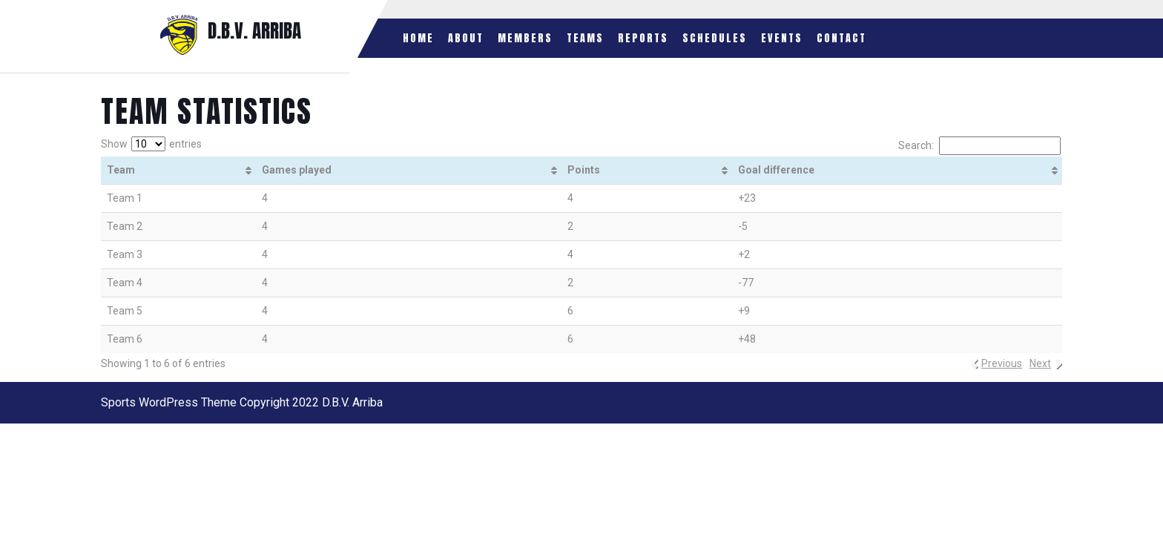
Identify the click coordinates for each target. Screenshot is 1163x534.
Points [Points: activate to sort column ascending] (583, 170)
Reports (643, 38)
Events (782, 38)
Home (418, 38)
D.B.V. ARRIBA (254, 30)
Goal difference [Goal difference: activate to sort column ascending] (776, 170)
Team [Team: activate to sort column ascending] (121, 170)
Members (525, 38)
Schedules (714, 38)
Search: (979, 145)
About (466, 38)
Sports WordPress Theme (169, 402)
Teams (585, 38)
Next (1040, 363)
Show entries (151, 143)
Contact (841, 38)
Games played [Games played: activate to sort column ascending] (297, 170)
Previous (1001, 363)
